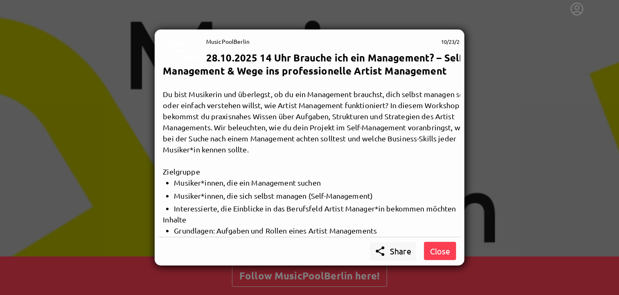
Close (440, 251)
